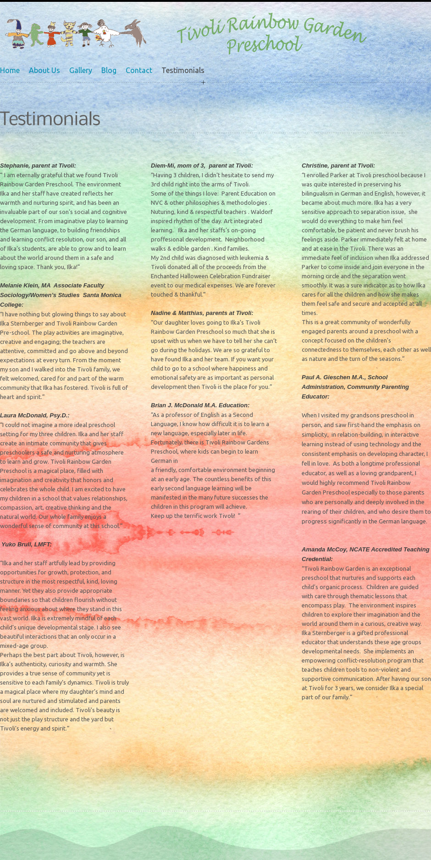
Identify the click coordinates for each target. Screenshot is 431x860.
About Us (44, 70)
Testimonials (182, 70)
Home (10, 70)
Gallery (80, 70)
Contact (139, 70)
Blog (108, 70)
